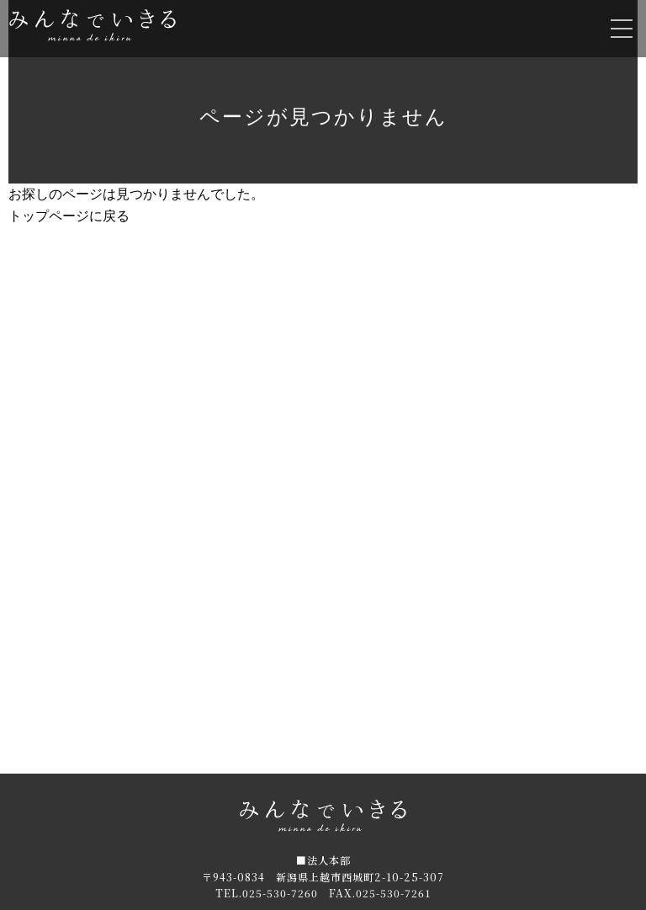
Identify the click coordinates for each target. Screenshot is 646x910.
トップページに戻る (69, 216)
